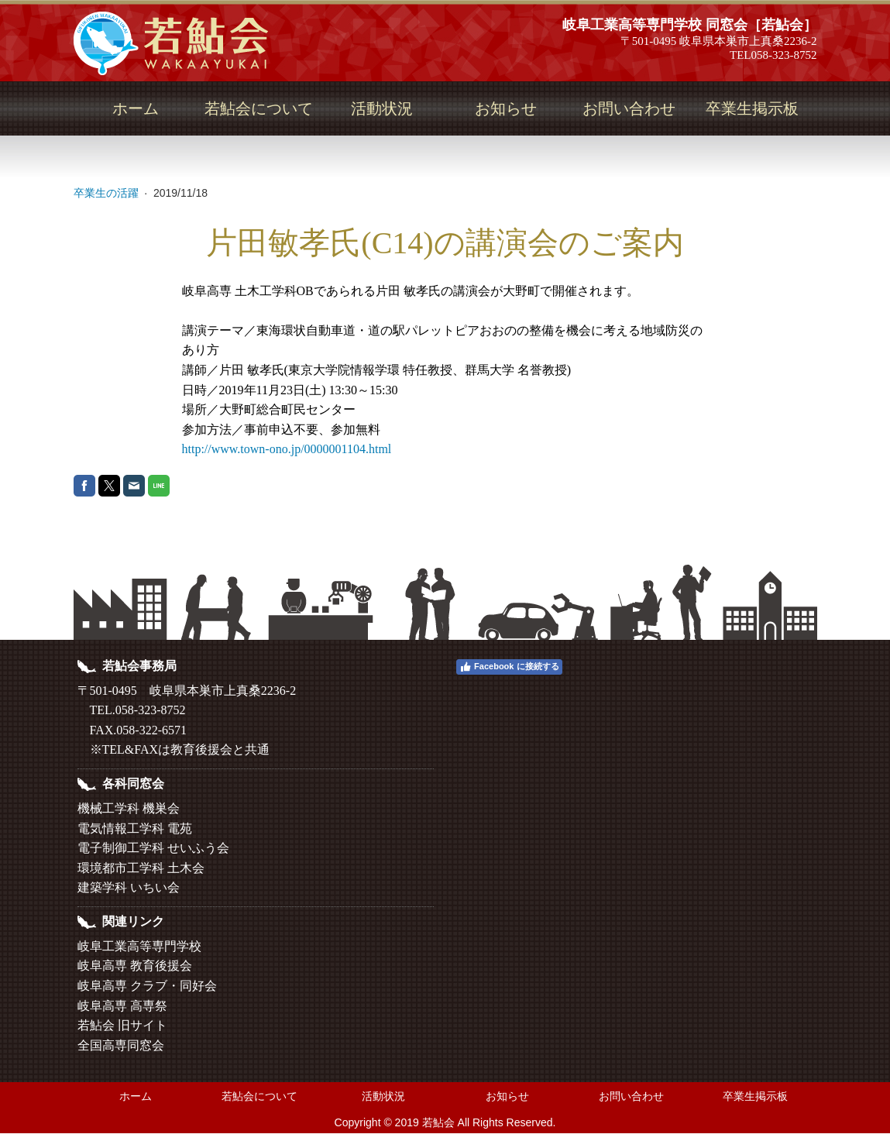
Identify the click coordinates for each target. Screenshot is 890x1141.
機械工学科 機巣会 (128, 808)
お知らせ (506, 108)
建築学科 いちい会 (128, 887)
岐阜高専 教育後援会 (134, 965)
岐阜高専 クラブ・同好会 (147, 985)
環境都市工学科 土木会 (140, 868)
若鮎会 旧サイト (122, 1025)
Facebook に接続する (508, 667)
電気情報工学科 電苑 (134, 828)
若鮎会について (258, 108)
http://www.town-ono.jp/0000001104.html (287, 448)
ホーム (135, 108)
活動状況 (382, 108)
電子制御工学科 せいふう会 (153, 847)
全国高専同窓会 (120, 1045)
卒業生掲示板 (752, 108)
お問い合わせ (628, 108)
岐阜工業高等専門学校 (139, 946)
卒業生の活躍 (108, 193)
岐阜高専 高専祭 (122, 1005)
